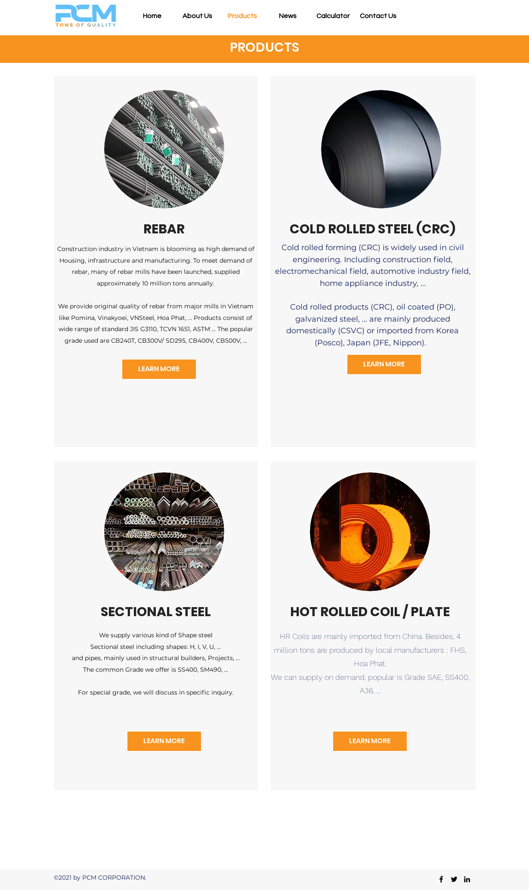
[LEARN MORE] (159, 369)
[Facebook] (441, 879)
